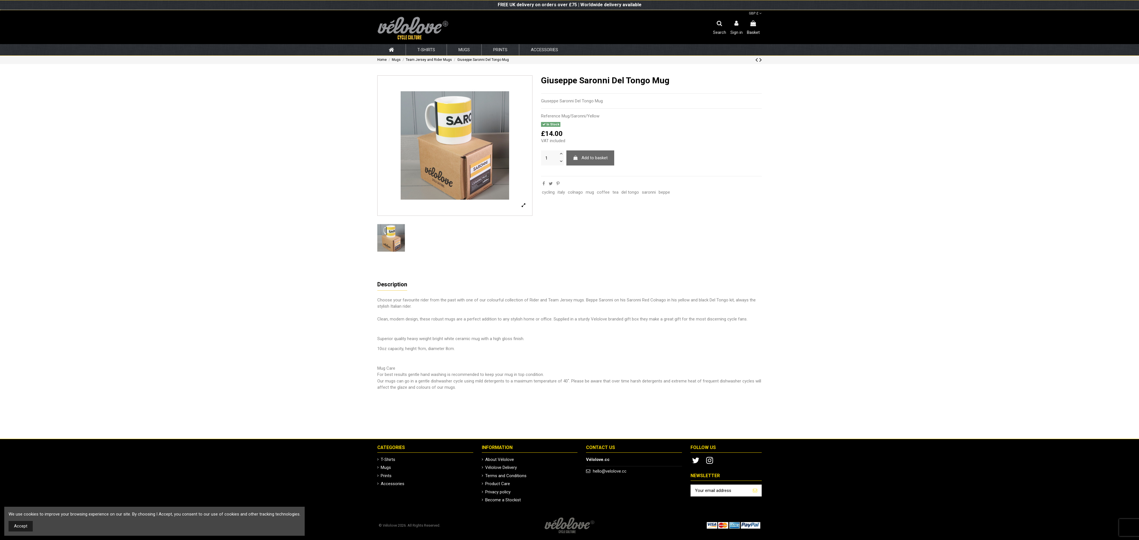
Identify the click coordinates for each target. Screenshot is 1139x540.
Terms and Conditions (506, 475)
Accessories (392, 483)
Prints (386, 475)
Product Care (497, 483)
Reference (550, 116)
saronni (649, 192)
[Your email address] (720, 490)
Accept (20, 526)
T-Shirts (388, 459)
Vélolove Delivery (501, 467)
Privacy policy (498, 492)
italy (561, 192)
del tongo (630, 192)
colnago (575, 192)
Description (392, 284)
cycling (548, 192)
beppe (664, 192)
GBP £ (755, 13)
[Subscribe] (755, 490)
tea (615, 192)
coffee (603, 192)
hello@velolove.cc (609, 471)
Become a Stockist (503, 499)
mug (590, 192)
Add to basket (590, 157)
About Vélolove (499, 459)
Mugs (386, 467)
